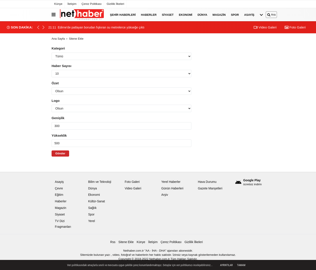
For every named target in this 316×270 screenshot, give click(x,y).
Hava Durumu (207, 182)
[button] (43, 27)
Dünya (202, 14)
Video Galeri (265, 27)
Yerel (91, 221)
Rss (112, 242)
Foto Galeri (295, 27)
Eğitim (59, 194)
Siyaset (168, 14)
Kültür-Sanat (96, 201)
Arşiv (164, 194)
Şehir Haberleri (123, 14)
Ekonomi (185, 14)
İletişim (71, 3)
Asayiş (249, 14)
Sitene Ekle (126, 242)
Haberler (148, 14)
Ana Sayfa (58, 38)
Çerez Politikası (91, 3)
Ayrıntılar (226, 265)
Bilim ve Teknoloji (99, 182)
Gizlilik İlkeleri (115, 3)
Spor (235, 14)
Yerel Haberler (170, 182)
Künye (58, 3)
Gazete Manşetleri (210, 188)
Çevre (59, 188)
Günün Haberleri (172, 188)
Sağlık (92, 208)
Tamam (241, 265)
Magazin (219, 14)
